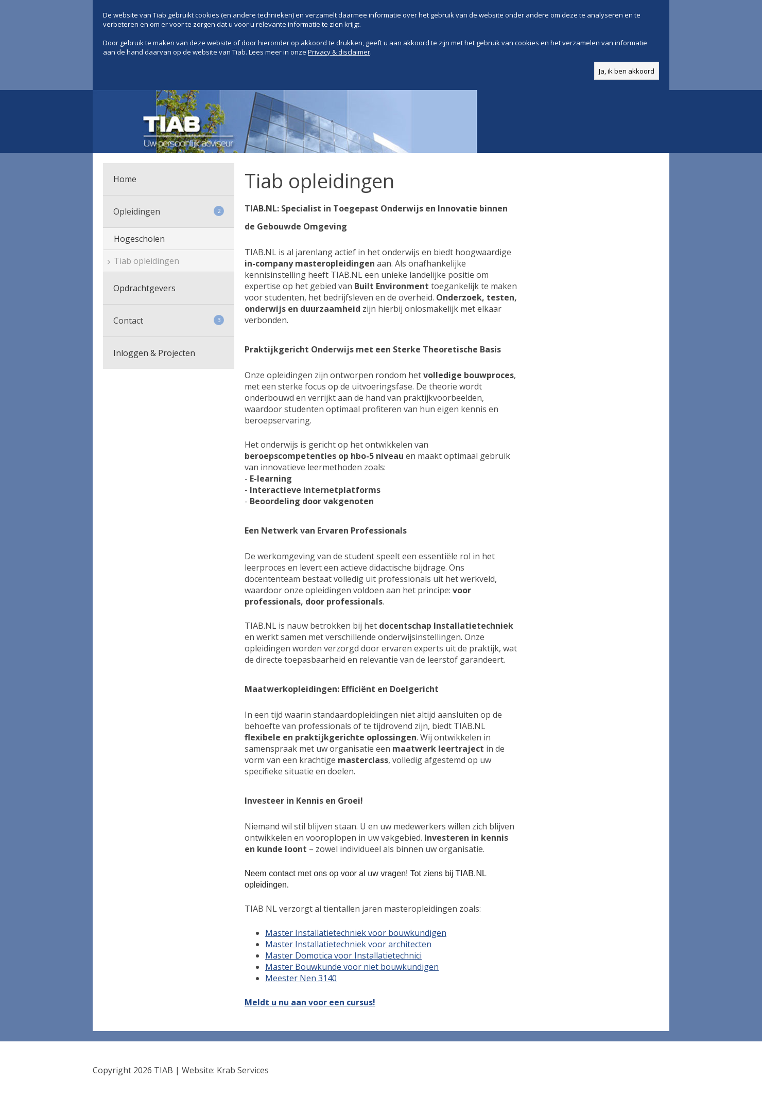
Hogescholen (139, 238)
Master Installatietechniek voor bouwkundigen (355, 932)
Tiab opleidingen (146, 261)
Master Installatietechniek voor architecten (348, 944)
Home (124, 179)
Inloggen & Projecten (154, 353)
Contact (168, 320)
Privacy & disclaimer (339, 52)
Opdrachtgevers (144, 288)
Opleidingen (168, 211)
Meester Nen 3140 (301, 978)
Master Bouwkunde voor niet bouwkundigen (352, 966)
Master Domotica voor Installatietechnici (343, 955)
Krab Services (243, 1070)
